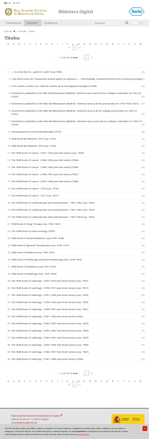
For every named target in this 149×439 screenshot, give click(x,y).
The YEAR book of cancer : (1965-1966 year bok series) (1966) (44, 167)
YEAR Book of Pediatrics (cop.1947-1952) (33, 266)
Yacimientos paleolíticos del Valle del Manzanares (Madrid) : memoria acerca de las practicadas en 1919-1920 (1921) (75, 103)
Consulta (31, 23)
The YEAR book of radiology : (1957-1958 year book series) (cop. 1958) (49, 294)
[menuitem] (14, 23)
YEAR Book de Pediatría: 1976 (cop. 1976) (33, 145)
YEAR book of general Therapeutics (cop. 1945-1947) (40, 245)
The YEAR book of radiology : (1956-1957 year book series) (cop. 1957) (49, 287)
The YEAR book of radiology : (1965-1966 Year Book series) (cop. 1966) (50, 344)
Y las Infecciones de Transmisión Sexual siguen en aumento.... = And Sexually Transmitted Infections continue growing (76, 78)
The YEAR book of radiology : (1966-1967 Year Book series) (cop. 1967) (50, 351)
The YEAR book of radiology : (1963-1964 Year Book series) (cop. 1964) (50, 330)
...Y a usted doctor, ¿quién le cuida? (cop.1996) (36, 71)
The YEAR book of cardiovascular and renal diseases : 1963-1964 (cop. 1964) (52, 216)
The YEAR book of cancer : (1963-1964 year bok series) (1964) (44, 160)
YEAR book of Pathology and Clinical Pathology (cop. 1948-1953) (46, 259)
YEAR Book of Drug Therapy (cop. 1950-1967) (36, 223)
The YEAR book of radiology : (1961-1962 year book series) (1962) (47, 316)
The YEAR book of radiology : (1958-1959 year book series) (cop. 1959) (49, 302)
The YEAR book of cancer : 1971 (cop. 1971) (35, 195)
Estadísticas (51, 23)
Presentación (13, 23)
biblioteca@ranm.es (27, 422)
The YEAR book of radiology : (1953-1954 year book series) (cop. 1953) (49, 280)
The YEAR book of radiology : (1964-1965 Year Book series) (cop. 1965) (50, 337)
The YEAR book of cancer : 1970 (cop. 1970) (35, 188)
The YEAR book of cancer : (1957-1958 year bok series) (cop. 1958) (47, 152)
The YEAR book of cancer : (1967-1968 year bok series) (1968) (44, 181)
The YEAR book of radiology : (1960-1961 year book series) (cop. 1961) (49, 309)
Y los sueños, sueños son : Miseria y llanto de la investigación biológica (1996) (54, 86)
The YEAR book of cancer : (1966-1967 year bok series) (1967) (44, 174)
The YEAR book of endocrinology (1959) (33, 231)
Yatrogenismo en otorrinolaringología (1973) (36, 131)
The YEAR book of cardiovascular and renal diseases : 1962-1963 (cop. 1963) (52, 209)
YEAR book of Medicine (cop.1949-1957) (33, 252)
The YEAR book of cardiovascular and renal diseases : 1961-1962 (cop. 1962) (52, 202)
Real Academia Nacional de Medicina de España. (35, 415)
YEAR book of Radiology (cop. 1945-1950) (33, 273)
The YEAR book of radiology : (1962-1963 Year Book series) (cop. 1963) (50, 323)
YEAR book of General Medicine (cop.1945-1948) (37, 238)
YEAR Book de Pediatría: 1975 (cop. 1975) (33, 138)
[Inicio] (14, 31)
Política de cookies (82, 434)
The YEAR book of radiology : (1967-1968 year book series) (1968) (47, 358)
